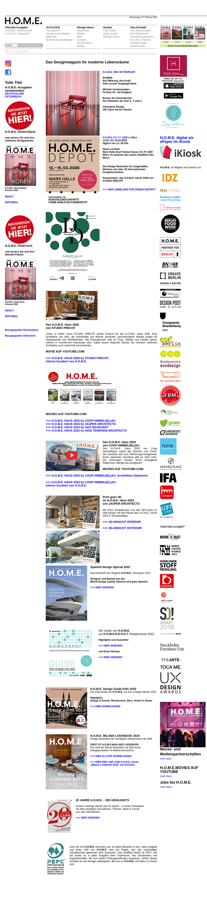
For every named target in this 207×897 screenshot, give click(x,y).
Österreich (192, 46)
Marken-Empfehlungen (59, 39)
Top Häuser (53, 30)
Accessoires (84, 42)
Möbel (80, 33)
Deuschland (181, 46)
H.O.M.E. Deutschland (18, 30)
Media (80, 45)
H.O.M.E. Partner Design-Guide (140, 41)
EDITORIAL (11, 202)
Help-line (51, 36)
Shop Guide (110, 33)
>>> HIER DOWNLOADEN (105, 706)
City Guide (109, 30)
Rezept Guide (111, 36)
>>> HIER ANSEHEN (102, 587)
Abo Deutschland (140, 30)
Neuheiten (83, 30)
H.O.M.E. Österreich (17, 33)
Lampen (82, 39)
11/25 (188, 42)
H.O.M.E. (108, 137)
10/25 (199, 42)
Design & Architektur (58, 33)
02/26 (165, 42)
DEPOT (117, 137)
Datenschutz (137, 45)
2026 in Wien (129, 137)
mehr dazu (166, 758)
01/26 (177, 42)
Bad (79, 36)
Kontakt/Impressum (141, 36)
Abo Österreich (139, 33)
